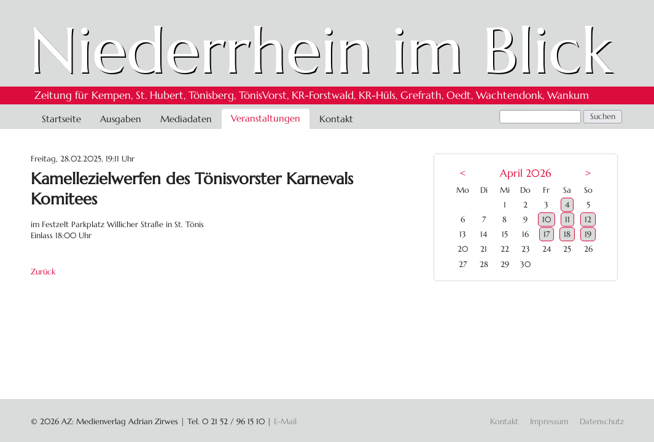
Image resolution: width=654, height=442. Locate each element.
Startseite (61, 119)
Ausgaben (120, 119)
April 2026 (525, 173)
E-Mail (285, 421)
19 (588, 234)
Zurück (43, 271)
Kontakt (336, 119)
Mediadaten (186, 119)
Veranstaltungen (265, 118)
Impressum (549, 421)
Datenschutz (602, 421)
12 (588, 219)
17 (546, 234)
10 (546, 219)
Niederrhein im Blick (320, 50)
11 (567, 219)
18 (567, 234)
